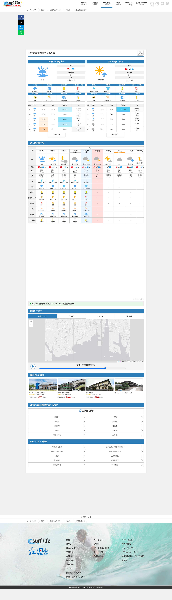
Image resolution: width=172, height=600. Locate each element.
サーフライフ (31, 521)
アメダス (70, 569)
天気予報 (107, 4)
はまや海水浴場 (57, 451)
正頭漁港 (115, 465)
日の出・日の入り (73, 573)
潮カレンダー (71, 548)
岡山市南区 (57, 435)
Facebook (21, 18)
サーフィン (130, 4)
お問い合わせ (141, 4)
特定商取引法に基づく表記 (133, 556)
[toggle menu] (168, 2)
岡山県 (68, 521)
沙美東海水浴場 (115, 451)
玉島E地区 (115, 456)
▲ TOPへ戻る (86, 517)
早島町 (57, 430)
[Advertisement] (86, 31)
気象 (118, 4)
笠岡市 (57, 421)
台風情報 (70, 556)
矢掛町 (114, 421)
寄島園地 (57, 460)
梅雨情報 (70, 560)
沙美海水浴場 (57, 447)
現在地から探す (87, 411)
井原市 (114, 426)
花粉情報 (70, 565)
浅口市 (57, 417)
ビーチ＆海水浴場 (101, 548)
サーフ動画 (98, 552)
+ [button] (31, 321)
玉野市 (114, 435)
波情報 (95, 4)
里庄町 (114, 417)
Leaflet (119, 361)
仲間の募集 (98, 556)
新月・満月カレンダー (75, 577)
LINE (21, 33)
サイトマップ (127, 548)
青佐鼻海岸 (115, 460)
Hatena (21, 28)
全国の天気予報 (55, 521)
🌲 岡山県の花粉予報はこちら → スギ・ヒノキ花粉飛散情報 (51, 304)
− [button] (31, 325)
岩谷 (57, 456)
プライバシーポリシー (131, 552)
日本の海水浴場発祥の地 (115, 447)
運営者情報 (126, 544)
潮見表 (83, 4)
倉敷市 (57, 426)
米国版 (124, 560)
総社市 (114, 430)
